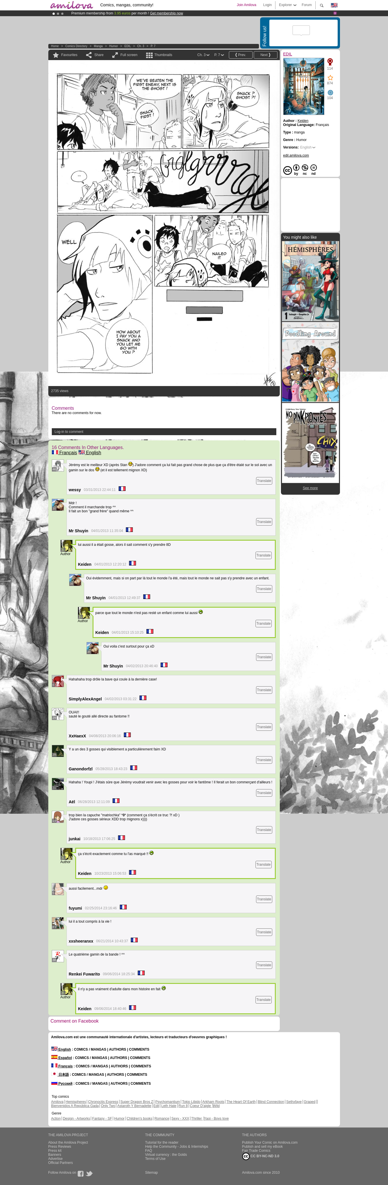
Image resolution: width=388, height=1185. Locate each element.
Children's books (139, 1119)
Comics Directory (76, 46)
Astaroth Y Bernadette (134, 1106)
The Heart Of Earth (240, 1102)
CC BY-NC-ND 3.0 (260, 1156)
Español (61, 1058)
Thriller (197, 1119)
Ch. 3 (140, 46)
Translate (264, 481)
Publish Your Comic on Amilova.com (270, 1143)
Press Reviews (59, 1147)
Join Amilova (246, 5)
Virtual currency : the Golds (166, 1155)
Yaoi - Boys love (216, 1119)
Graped (309, 1102)
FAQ (148, 1151)
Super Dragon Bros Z (136, 1102)
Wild (216, 1106)
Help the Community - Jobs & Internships (176, 1147)
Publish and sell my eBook (262, 1147)
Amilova (57, 1102)
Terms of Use (155, 1159)
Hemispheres (76, 1102)
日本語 (60, 1075)
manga (98, 46)
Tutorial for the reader (162, 1143)
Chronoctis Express (103, 1102)
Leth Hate (168, 1106)
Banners (54, 1155)
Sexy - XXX (180, 1119)
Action (56, 1119)
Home (55, 46)
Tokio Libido (191, 1102)
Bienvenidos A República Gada (75, 1106)
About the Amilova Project (68, 1143)
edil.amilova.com (296, 155)
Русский (62, 1084)
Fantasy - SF (102, 1119)
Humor (113, 46)
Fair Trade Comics (256, 1151)
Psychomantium (167, 1102)
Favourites (69, 55)
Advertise (55, 1159)
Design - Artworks (76, 1119)
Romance (162, 1119)
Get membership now (166, 13)
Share (99, 55)
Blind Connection (271, 1102)
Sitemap (151, 1173)
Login (267, 5)
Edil (156, 1106)
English (89, 452)
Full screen (128, 55)
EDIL (127, 46)
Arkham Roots (213, 1102)
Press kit (55, 1151)
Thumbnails (163, 55)
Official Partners (60, 1163)
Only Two (108, 1106)
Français (64, 452)
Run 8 (183, 1106)
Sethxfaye (293, 1102)
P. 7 (153, 46)
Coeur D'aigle (201, 1106)
